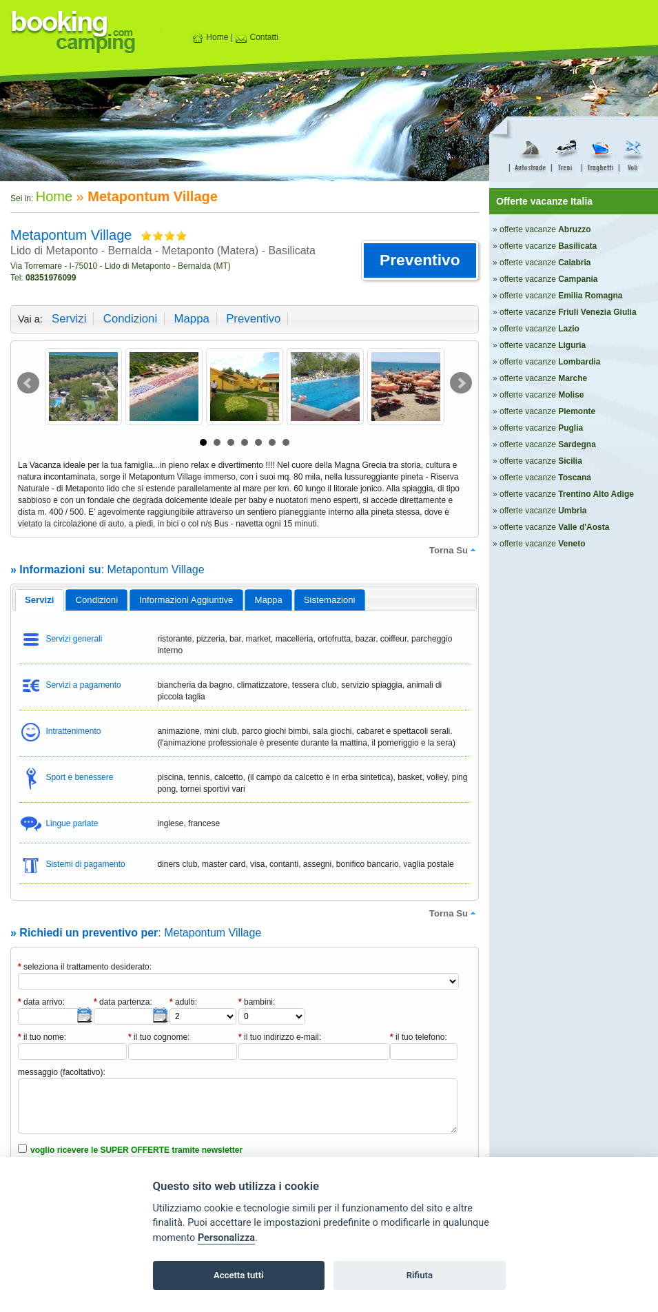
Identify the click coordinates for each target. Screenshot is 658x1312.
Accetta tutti (239, 1275)
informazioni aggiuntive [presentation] (186, 600)
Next (461, 383)
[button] (420, 260)
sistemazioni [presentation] (330, 600)
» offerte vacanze (542, 229)
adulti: (183, 1002)
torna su (454, 549)
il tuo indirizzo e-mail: (279, 1037)
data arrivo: (41, 1002)
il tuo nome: (42, 1037)
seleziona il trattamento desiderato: (85, 967)
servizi (69, 318)
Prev (28, 383)
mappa (191, 318)
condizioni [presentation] (97, 600)
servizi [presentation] (39, 600)
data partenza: (123, 1002)
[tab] (39, 600)
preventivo (253, 318)
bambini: (256, 1002)
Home (210, 37)
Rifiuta (420, 1275)
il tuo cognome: (158, 1037)
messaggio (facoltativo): (61, 1072)
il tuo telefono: (418, 1037)
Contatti (256, 37)
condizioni (130, 318)
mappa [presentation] (268, 600)
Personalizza (226, 1238)
